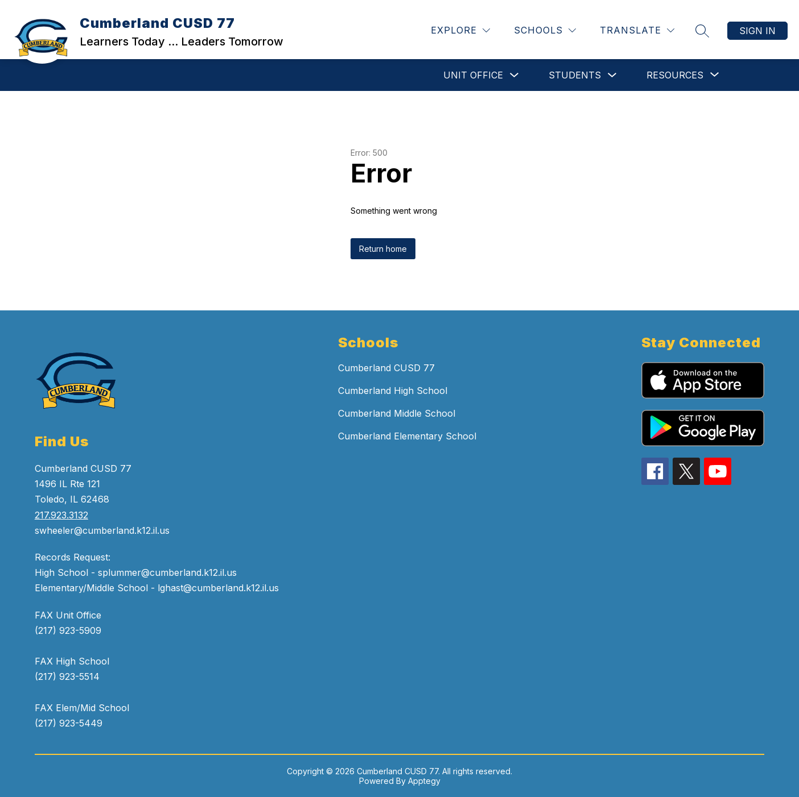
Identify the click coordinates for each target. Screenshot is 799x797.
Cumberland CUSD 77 (386, 367)
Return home (383, 249)
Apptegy (424, 781)
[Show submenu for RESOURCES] (674, 75)
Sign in (757, 30)
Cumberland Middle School (396, 413)
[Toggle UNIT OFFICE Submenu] (514, 75)
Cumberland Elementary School (407, 436)
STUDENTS (575, 75)
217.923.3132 (61, 515)
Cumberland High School (392, 390)
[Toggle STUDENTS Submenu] (612, 75)
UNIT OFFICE (473, 75)
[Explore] (460, 30)
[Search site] (702, 31)
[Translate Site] (637, 30)
